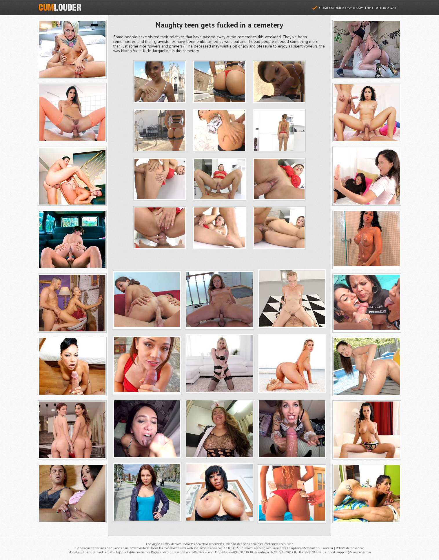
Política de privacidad (350, 548)
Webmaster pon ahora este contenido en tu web (259, 544)
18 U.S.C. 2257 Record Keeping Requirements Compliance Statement (271, 548)
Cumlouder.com (60, 7)
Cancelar (327, 548)
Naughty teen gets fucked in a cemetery (219, 25)
